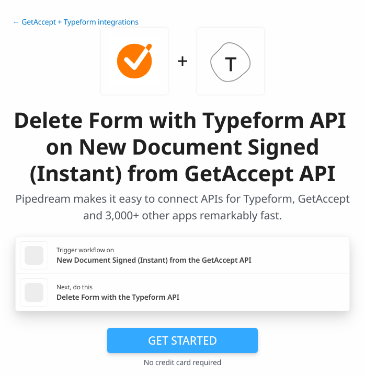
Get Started (182, 340)
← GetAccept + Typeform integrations (76, 22)
